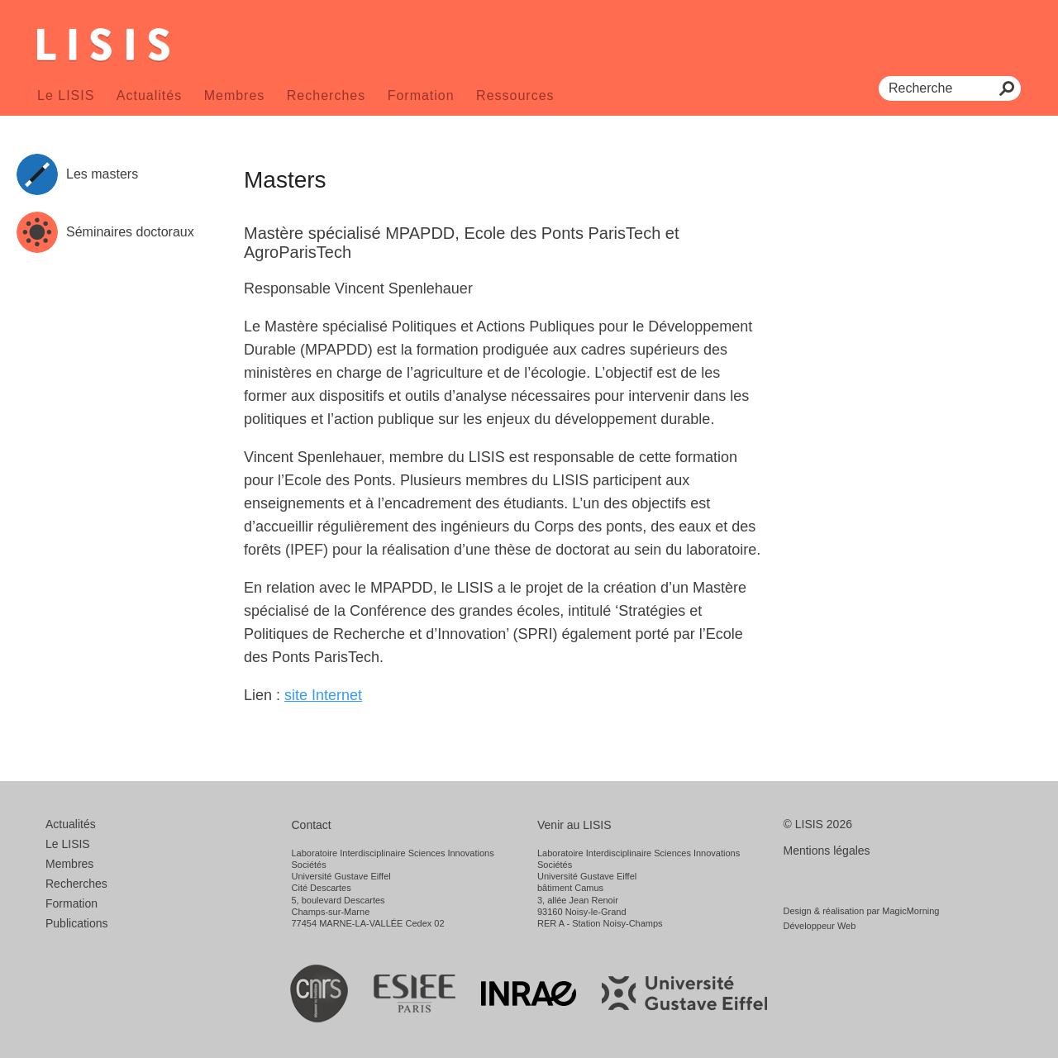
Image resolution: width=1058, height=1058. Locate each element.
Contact (311, 825)
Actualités (149, 95)
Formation (421, 95)
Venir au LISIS (574, 825)
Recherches (326, 95)
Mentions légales (827, 850)
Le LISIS (65, 95)
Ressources (515, 95)
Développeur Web (820, 926)
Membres (234, 95)
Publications (76, 923)
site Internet (323, 695)
